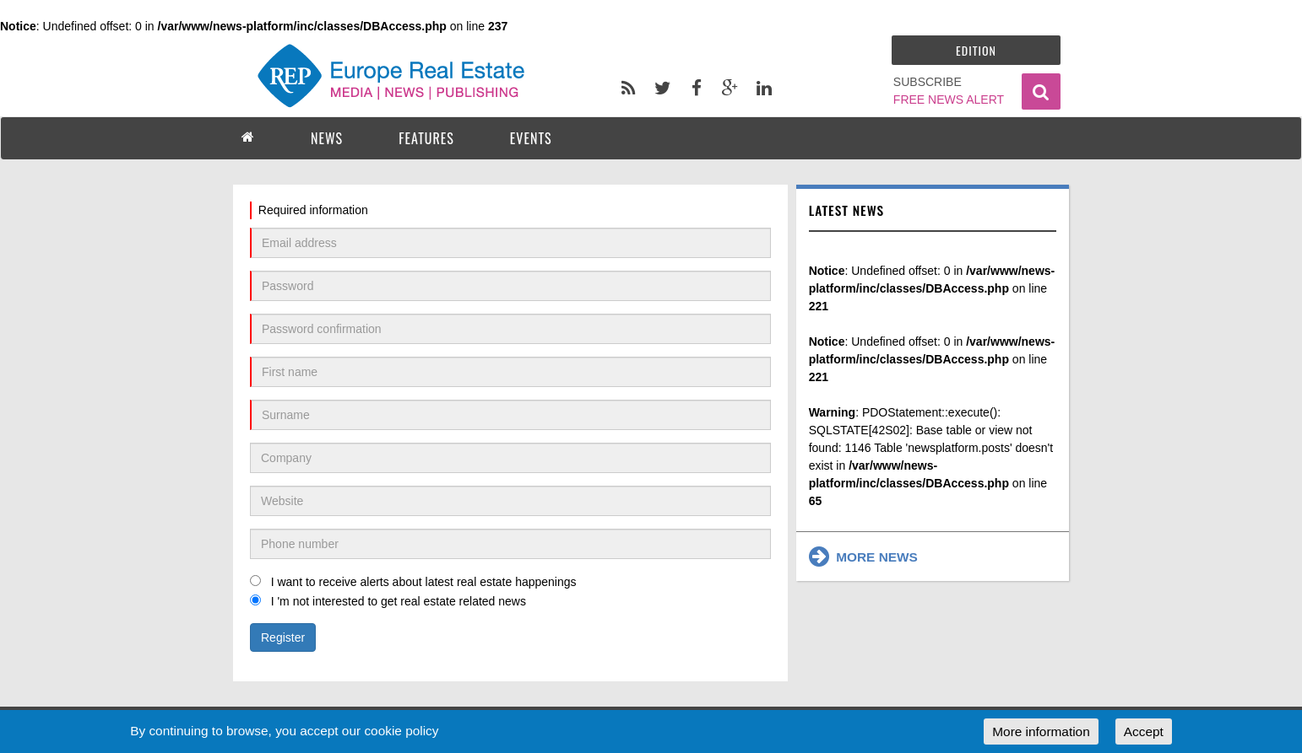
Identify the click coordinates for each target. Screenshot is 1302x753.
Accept (1144, 731)
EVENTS (531, 138)
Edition (976, 50)
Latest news (847, 210)
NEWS (327, 138)
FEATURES (426, 138)
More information (1040, 731)
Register (283, 637)
